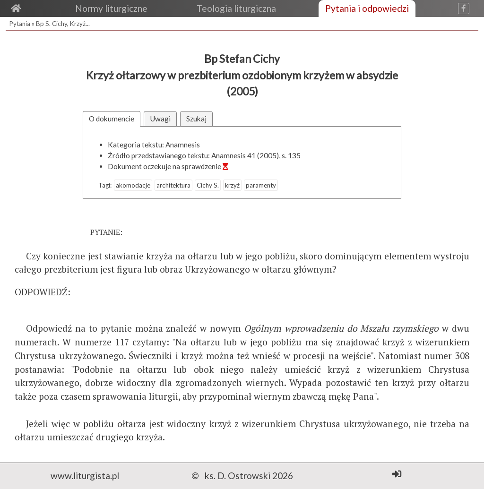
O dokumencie (111, 118)
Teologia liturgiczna (236, 8)
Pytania (19, 23)
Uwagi (160, 118)
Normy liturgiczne (111, 8)
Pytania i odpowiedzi (367, 8)
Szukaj (196, 118)
